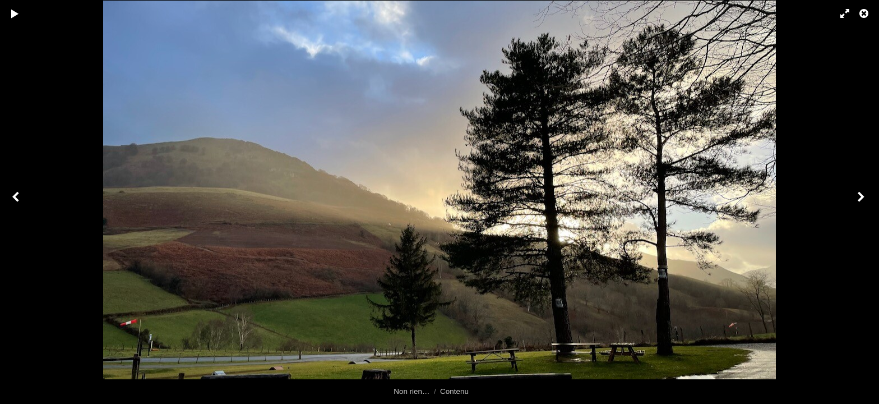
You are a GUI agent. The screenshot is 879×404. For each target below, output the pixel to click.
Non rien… (411, 391)
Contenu (454, 391)
